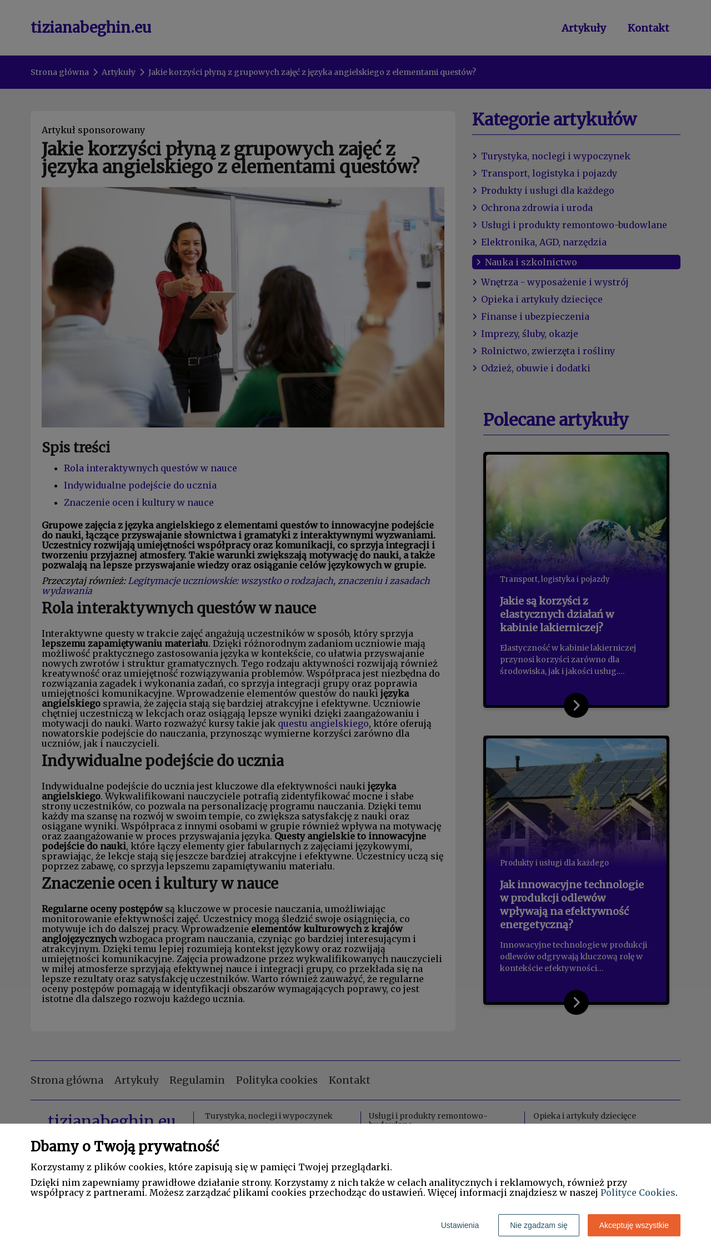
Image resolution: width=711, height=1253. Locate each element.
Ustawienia (460, 1225)
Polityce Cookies (637, 1192)
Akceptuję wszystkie (634, 1225)
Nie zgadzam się (539, 1225)
